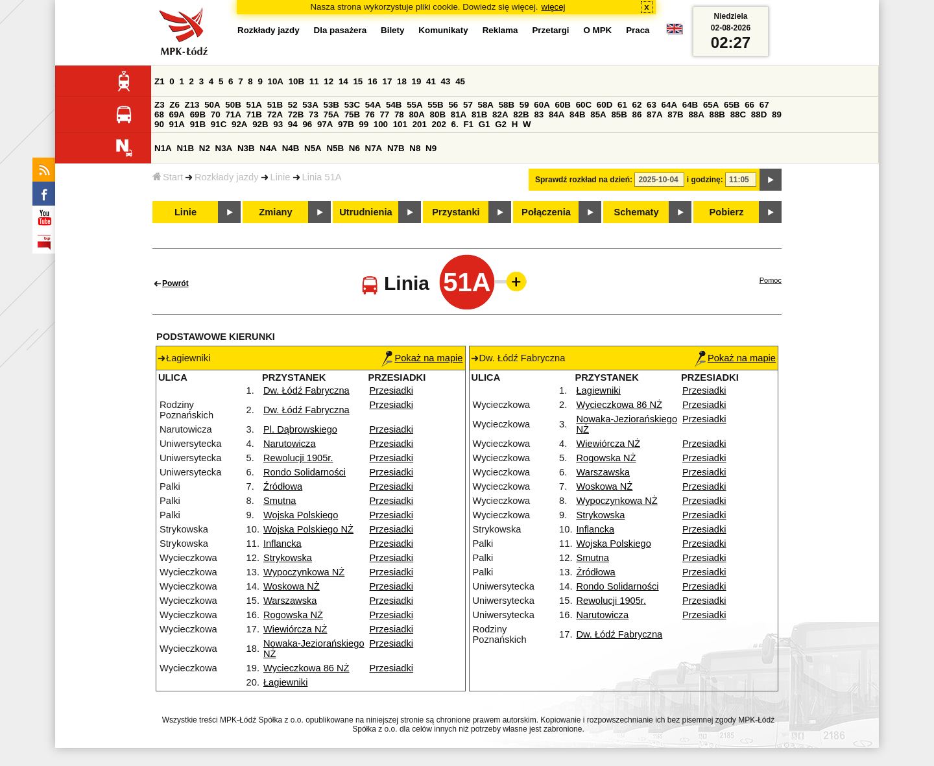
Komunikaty (443, 30)
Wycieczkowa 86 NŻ (306, 668)
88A (696, 114)
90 (159, 124)
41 (431, 81)
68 (159, 114)
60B (563, 105)
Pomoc (771, 280)
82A (500, 114)
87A (654, 114)
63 (651, 105)
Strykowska (287, 558)
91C (218, 124)
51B (275, 105)
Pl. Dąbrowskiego (300, 429)
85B (619, 114)
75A (331, 114)
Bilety (392, 30)
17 (387, 81)
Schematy (636, 212)
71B (254, 114)
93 (278, 124)
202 (439, 124)
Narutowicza (289, 443)
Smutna (279, 501)
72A (275, 114)
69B (198, 114)
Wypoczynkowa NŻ (303, 572)
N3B (246, 148)
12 (328, 81)
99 (363, 124)
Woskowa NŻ (291, 586)
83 (539, 114)
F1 (468, 124)
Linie (280, 177)
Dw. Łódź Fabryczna (306, 390)
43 (446, 81)
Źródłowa (282, 486)
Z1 (159, 81)
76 (370, 114)
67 (764, 105)
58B (506, 105)
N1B (185, 148)
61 (622, 105)
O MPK (598, 30)
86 (637, 114)
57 (468, 105)
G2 (501, 124)
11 (314, 81)
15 (358, 81)
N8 (414, 148)
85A (598, 114)
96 (307, 124)
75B (352, 114)
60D (604, 105)
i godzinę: (705, 179)
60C (584, 105)
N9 (431, 148)
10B (296, 81)
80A (416, 114)
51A (254, 105)
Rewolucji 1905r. (298, 458)
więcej (554, 7)
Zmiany (275, 212)
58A (486, 105)
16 (372, 81)
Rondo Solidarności (304, 472)
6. (455, 124)
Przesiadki (392, 390)
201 (420, 124)
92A (239, 124)
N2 (204, 148)
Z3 (159, 105)
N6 (354, 148)
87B (675, 114)
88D (759, 114)
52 (293, 105)
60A (541, 105)
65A (711, 105)
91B (198, 124)
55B (435, 105)
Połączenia (546, 212)
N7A (374, 148)
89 (777, 114)
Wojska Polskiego (300, 515)
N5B (335, 148)
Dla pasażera (340, 30)
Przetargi (550, 30)
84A (556, 114)
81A (458, 114)
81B (479, 114)
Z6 (174, 105)
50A (212, 105)
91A (177, 124)
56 (453, 105)
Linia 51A (322, 177)
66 (749, 105)
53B (331, 105)
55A (414, 105)
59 (524, 105)
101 (400, 124)
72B (296, 114)
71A (233, 114)
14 (343, 81)
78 (399, 114)
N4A (268, 148)
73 (313, 114)
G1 (484, 124)
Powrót (175, 283)
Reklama (500, 30)
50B (233, 105)
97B (345, 124)
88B (717, 114)
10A (275, 81)
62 (637, 105)
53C (352, 105)
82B (521, 114)
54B (393, 105)
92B (260, 124)
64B (690, 105)
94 (293, 124)
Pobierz (727, 212)
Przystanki (455, 212)
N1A (163, 148)
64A (669, 105)
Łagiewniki (285, 682)
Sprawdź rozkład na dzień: (583, 179)
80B (438, 114)
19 (417, 81)
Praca (637, 30)
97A (325, 124)
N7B (396, 148)
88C (738, 114)
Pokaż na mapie (421, 358)
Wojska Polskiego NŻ (308, 529)
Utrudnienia (365, 212)
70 (216, 114)
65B (731, 105)
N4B (291, 148)
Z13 (192, 105)
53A (310, 105)
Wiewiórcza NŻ (295, 629)
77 (384, 114)
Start (167, 177)
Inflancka (282, 543)
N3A (224, 148)
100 (381, 124)
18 (402, 81)
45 (460, 81)
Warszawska (290, 600)
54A (373, 105)
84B (577, 114)
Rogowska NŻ (293, 615)
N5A (313, 148)
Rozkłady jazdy (227, 177)
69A (177, 114)
